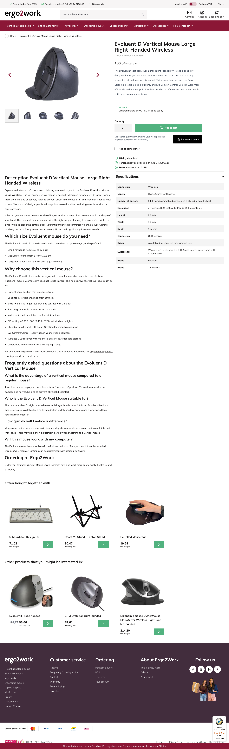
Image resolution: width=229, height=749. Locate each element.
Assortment (147, 677)
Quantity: (119, 121)
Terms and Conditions (195, 742)
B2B (97, 672)
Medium (12, 255)
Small (11, 249)
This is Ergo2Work (150, 667)
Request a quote (188, 139)
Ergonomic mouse (95, 25)
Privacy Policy (175, 742)
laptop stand (14, 356)
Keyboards (72, 25)
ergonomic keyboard (101, 351)
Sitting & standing (49, 25)
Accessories (161, 25)
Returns (54, 667)
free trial (128, 158)
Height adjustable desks (19, 25)
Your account (102, 681)
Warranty (55, 681)
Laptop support (120, 25)
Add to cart (168, 127)
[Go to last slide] (9, 74)
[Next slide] (97, 74)
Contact (54, 677)
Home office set (183, 25)
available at (135, 162)
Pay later (54, 691)
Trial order (100, 677)
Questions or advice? (54, 4)
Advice (144, 672)
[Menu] (224, 718)
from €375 (25, 4)
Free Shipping (57, 686)
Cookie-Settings (216, 742)
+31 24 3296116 (160, 162)
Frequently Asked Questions (65, 672)
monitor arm (33, 356)
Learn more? (153, 746)
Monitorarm (141, 25)
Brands (8, 696)
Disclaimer (161, 742)
